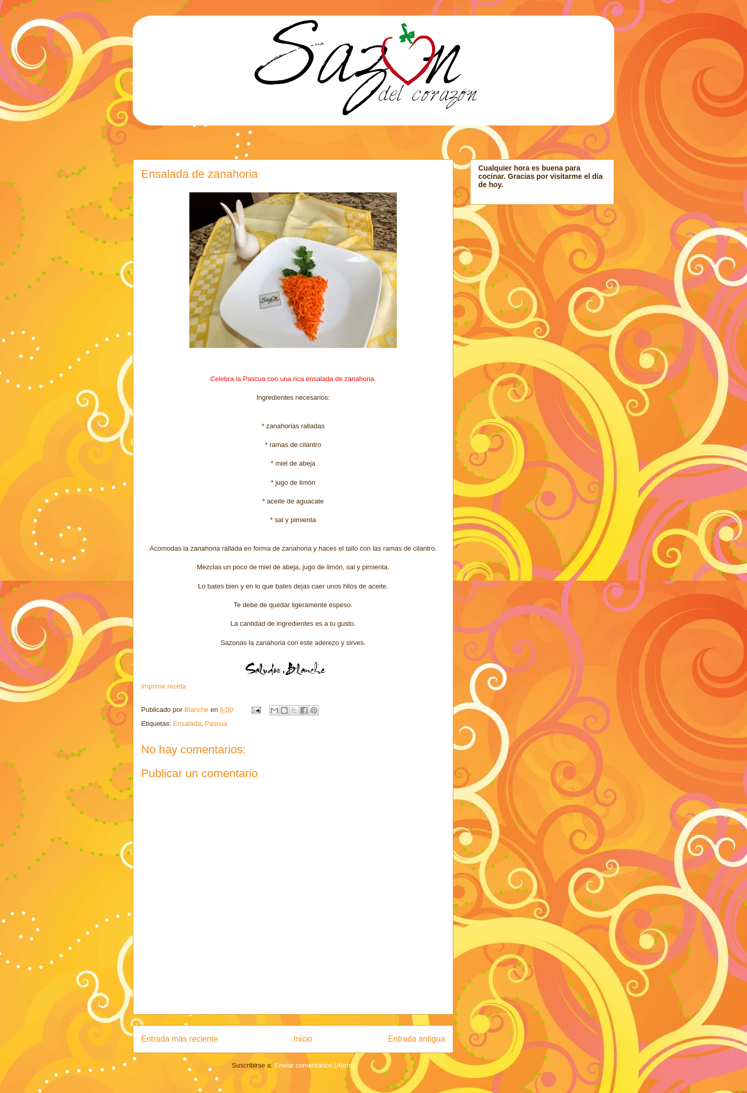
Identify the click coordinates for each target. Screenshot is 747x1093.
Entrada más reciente (179, 1038)
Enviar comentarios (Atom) (314, 1065)
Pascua (216, 723)
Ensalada (187, 723)
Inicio (303, 1038)
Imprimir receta (163, 686)
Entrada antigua (416, 1038)
